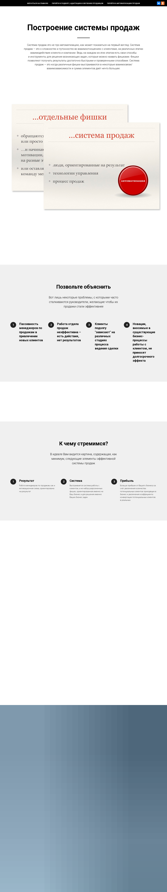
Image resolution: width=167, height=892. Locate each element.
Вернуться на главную (37, 3)
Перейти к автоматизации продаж (123, 3)
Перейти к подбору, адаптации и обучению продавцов (77, 3)
